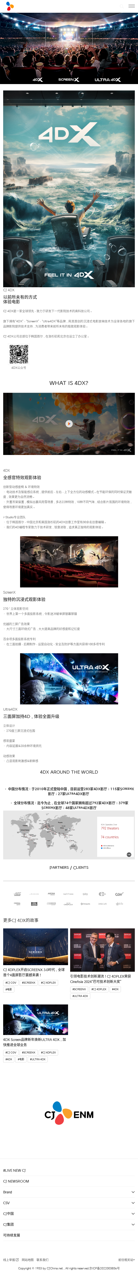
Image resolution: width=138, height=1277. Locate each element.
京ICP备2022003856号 (104, 1268)
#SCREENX (28, 982)
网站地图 (28, 1260)
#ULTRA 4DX (80, 996)
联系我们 (42, 1260)
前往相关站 (126, 1260)
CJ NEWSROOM (16, 1181)
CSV (6, 1203)
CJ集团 (8, 1224)
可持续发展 (11, 1235)
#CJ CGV (10, 982)
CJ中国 (8, 1214)
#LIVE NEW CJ (14, 1170)
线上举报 (11, 1260)
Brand (7, 1192)
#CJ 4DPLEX (48, 982)
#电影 (8, 989)
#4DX (115, 989)
